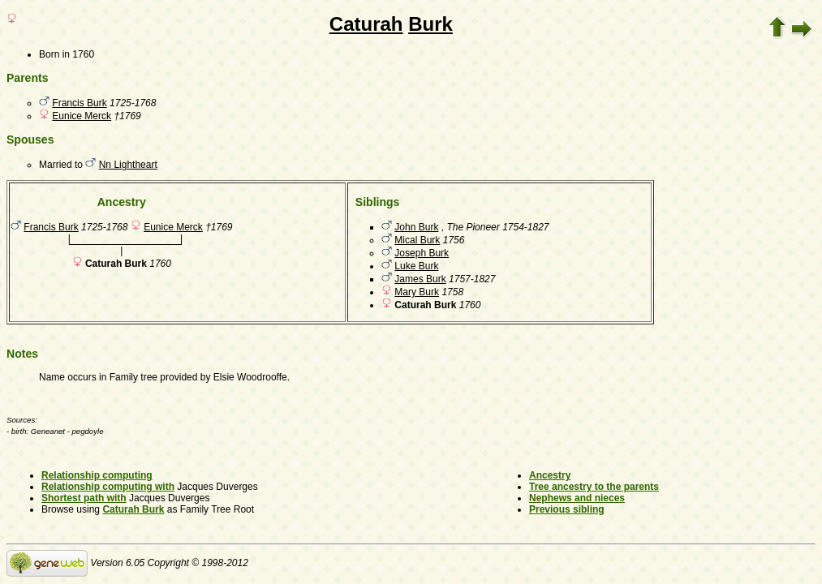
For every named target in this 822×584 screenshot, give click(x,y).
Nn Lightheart (128, 164)
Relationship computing (97, 475)
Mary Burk (416, 292)
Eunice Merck (81, 116)
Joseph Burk (421, 253)
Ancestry (549, 475)
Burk (430, 24)
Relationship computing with (107, 486)
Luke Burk (416, 266)
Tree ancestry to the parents (594, 486)
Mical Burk (417, 240)
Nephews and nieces (577, 498)
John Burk (416, 227)
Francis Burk (79, 103)
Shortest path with (84, 498)
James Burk (419, 279)
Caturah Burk (133, 509)
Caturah (366, 24)
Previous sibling (567, 509)
